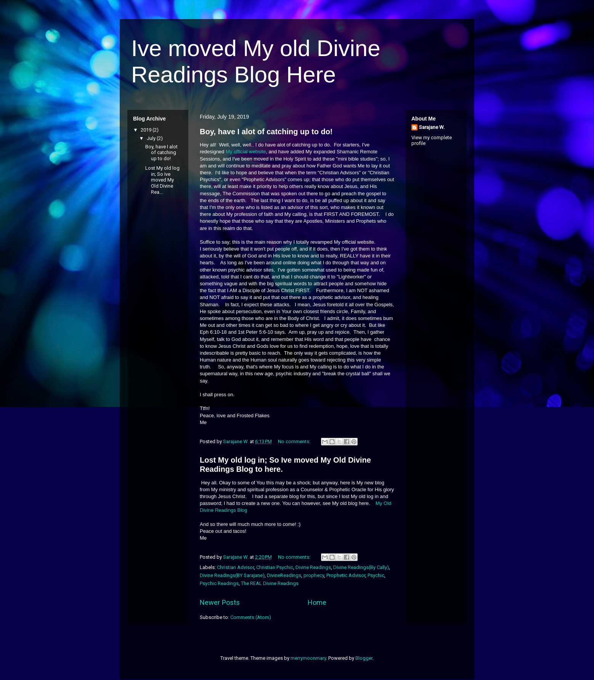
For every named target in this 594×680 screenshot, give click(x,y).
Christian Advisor (235, 567)
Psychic (376, 575)
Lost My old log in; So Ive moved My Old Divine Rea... (162, 180)
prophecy (313, 575)
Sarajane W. (432, 127)
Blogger (363, 658)
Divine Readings (313, 567)
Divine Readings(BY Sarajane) (232, 575)
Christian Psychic (274, 567)
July (152, 138)
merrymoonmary (308, 658)
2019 (147, 130)
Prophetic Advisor (345, 575)
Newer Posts (220, 602)
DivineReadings (284, 575)
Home (317, 602)
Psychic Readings (219, 583)
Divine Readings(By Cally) (361, 567)
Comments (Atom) (250, 617)
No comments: (294, 441)
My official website (246, 151)
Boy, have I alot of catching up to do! (266, 131)
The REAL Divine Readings (270, 583)
